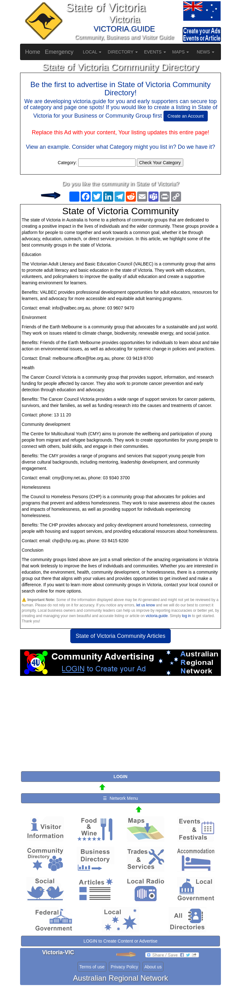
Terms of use (91, 966)
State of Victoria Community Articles (120, 636)
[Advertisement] (120, 726)
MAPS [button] (180, 51)
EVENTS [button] (155, 51)
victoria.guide (157, 616)
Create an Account (186, 116)
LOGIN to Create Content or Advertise (120, 941)
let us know (145, 605)
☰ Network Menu (120, 798)
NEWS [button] (205, 51)
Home (32, 52)
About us (153, 966)
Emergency (59, 52)
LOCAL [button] (92, 51)
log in (186, 616)
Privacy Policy (124, 966)
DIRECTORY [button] (123, 51)
